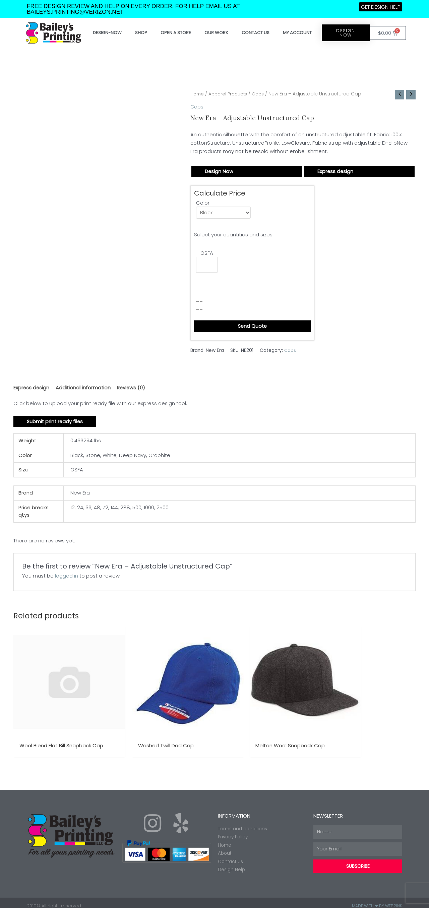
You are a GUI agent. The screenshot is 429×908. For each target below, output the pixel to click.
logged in (66, 578)
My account (297, 32)
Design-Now (107, 32)
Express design (335, 171)
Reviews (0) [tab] (132, 389)
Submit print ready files (55, 423)
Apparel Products (230, 94)
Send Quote (252, 327)
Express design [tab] (31, 389)
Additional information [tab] (84, 389)
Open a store (176, 32)
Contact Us (255, 32)
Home (197, 94)
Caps (261, 94)
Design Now (219, 171)
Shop (141, 32)
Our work (216, 32)
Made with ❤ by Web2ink (377, 899)
